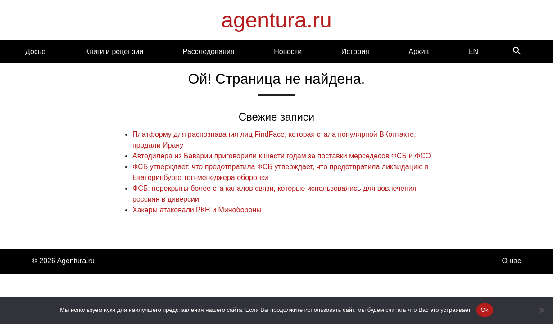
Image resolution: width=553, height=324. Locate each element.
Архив (418, 51)
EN (473, 51)
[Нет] (541, 310)
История (355, 51)
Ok (485, 309)
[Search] (517, 51)
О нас (511, 261)
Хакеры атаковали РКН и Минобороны (197, 210)
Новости (288, 51)
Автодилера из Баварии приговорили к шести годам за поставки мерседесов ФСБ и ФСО (281, 156)
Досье (35, 51)
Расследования (209, 51)
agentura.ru (276, 20)
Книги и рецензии (114, 51)
